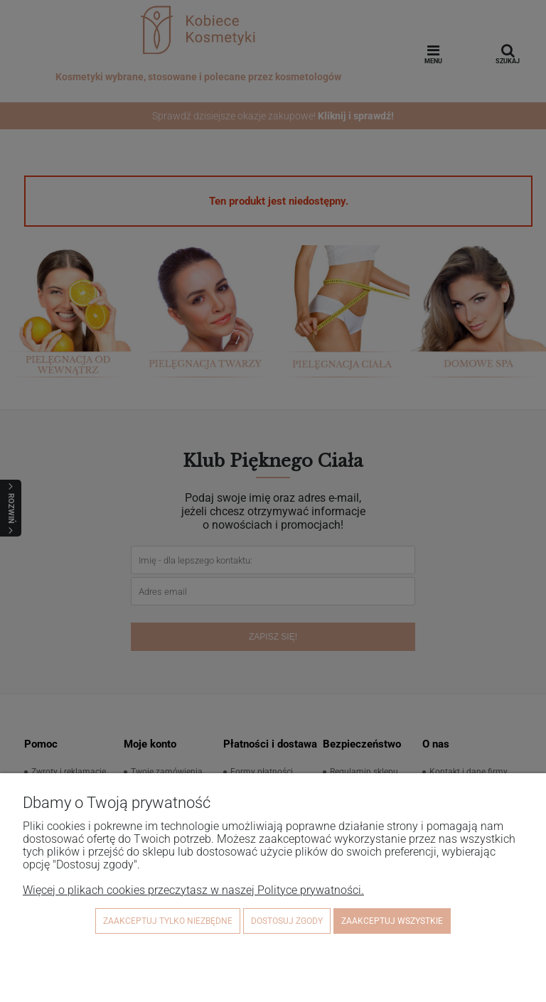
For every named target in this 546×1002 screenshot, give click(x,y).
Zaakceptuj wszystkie (392, 921)
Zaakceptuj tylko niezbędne (167, 921)
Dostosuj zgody (287, 921)
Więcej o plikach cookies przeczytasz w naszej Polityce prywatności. (193, 890)
